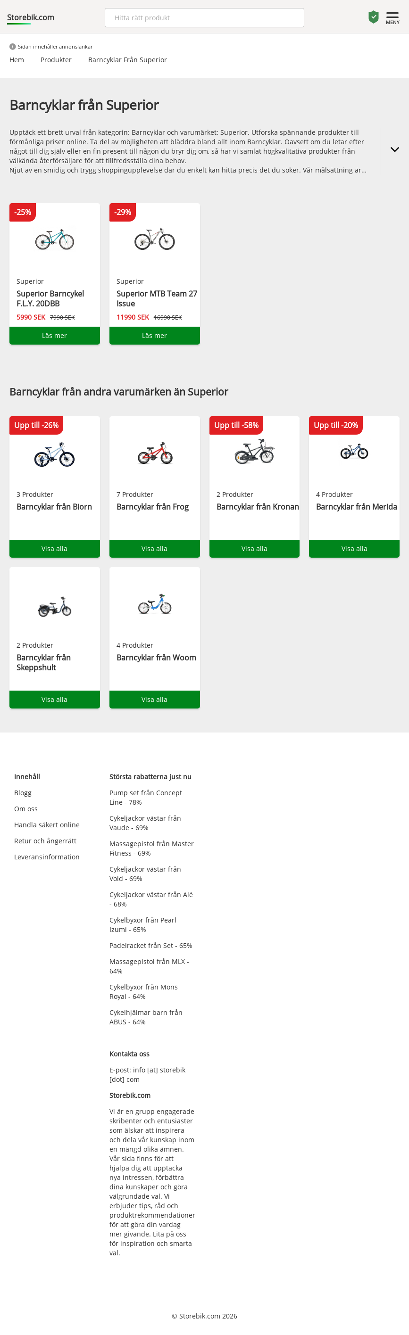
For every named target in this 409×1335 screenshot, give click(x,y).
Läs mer (54, 335)
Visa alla (54, 548)
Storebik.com (30, 17)
